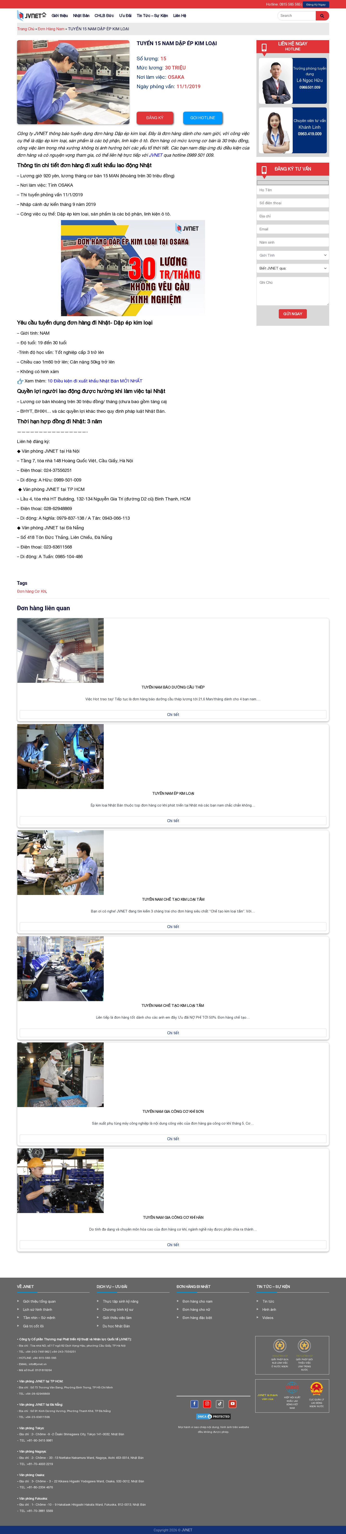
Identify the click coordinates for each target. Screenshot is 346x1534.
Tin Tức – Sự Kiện (152, 15)
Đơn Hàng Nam (52, 29)
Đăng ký (155, 118)
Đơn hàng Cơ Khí (31, 591)
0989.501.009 (309, 87)
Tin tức (268, 1301)
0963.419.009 (310, 134)
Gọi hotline (204, 118)
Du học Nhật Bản (116, 1326)
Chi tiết (173, 714)
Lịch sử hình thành (37, 1310)
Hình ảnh (269, 1310)
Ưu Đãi (125, 15)
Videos (267, 1318)
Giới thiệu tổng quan (39, 1301)
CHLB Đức (104, 15)
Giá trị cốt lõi (33, 1326)
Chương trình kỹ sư (118, 1310)
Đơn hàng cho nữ (196, 1310)
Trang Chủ (27, 29)
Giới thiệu (60, 15)
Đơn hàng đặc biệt (197, 1318)
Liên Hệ (179, 15)
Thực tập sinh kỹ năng (120, 1301)
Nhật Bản (81, 15)
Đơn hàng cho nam (197, 1301)
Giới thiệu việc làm (117, 1318)
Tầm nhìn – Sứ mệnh (39, 1318)
